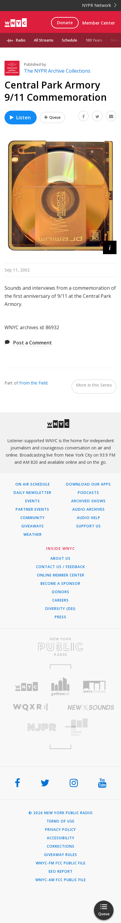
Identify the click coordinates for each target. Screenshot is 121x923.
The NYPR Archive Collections (57, 71)
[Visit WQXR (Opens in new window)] (30, 707)
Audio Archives (88, 509)
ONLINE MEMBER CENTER (60, 575)
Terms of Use (60, 821)
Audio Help (88, 518)
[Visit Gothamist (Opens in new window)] (60, 686)
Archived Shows (88, 501)
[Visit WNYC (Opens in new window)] (27, 686)
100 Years (94, 40)
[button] (109, 247)
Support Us (88, 526)
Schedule (69, 40)
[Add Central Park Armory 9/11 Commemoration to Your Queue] (52, 117)
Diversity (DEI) (60, 609)
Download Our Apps (88, 484)
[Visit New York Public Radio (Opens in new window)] (60, 647)
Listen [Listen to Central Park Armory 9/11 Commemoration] (20, 117)
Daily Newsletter (32, 493)
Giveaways (32, 526)
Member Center (98, 23)
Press (60, 617)
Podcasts (88, 493)
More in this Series (94, 385)
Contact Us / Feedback (60, 567)
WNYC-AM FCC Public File (60, 880)
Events (32, 501)
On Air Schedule (32, 484)
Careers (60, 600)
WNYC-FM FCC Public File (61, 863)
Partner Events (32, 509)
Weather (32, 534)
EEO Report (61, 871)
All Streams (43, 40)
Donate (65, 22)
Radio (21, 40)
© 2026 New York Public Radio (61, 813)
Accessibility (60, 838)
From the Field (33, 383)
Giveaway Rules (60, 855)
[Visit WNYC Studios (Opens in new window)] (94, 687)
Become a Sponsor (60, 583)
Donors (60, 592)
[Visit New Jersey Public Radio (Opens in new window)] (30, 727)
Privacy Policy (60, 830)
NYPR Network (99, 5)
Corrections (60, 846)
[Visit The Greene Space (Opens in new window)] (91, 727)
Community (32, 518)
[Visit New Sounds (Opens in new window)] (91, 707)
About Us (60, 558)
